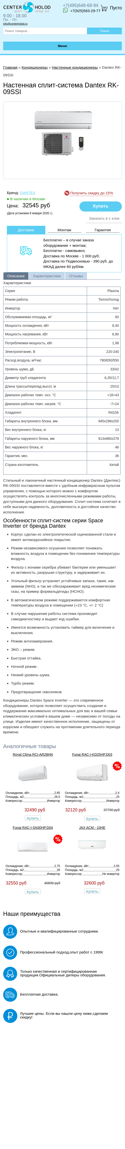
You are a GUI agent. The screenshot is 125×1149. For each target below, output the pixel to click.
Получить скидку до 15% (91, 193)
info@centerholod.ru (15, 23)
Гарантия (103, 230)
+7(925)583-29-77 (81, 10)
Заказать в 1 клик (104, 218)
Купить (33, 818)
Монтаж (64, 230)
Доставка (26, 230)
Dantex (27, 193)
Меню (62, 46)
